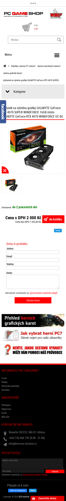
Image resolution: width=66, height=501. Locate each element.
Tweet (57, 230)
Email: (9, 256)
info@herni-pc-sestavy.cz (23, 443)
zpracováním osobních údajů (43, 293)
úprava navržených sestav (48, 66)
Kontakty (6, 389)
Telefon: (10, 264)
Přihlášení (6, 405)
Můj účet (5, 416)
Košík (4, 412)
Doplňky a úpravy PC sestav (22, 66)
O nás (4, 378)
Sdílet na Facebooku (17, 490)
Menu (8, 54)
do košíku (55, 219)
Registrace (6, 409)
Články (4, 382)
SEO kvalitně (24, 496)
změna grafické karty (12, 73)
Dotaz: (9, 273)
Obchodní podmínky (10, 385)
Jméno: (10, 248)
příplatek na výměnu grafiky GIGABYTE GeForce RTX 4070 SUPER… (31, 80)
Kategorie (19, 91)
